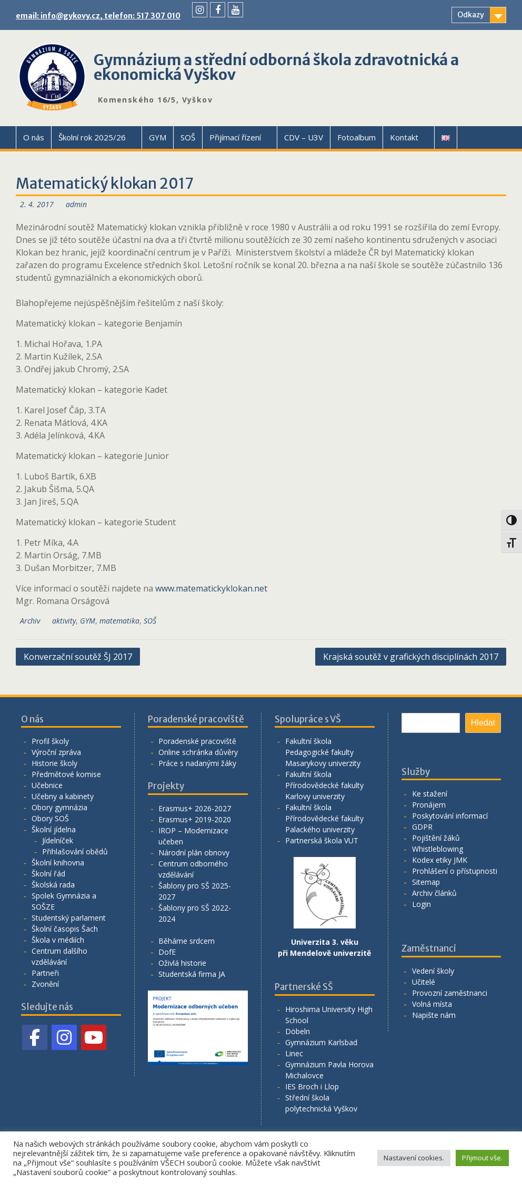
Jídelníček (57, 840)
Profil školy (50, 741)
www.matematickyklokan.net (211, 588)
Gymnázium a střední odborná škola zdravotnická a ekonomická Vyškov (276, 67)
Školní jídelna (54, 829)
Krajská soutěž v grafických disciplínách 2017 (410, 656)
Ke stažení (429, 794)
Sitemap (426, 882)
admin (76, 204)
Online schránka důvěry (198, 752)
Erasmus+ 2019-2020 (194, 819)
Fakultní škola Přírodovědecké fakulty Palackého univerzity (324, 818)
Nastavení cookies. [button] (414, 1157)
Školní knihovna (58, 862)
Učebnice (47, 785)
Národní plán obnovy (193, 853)
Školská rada (53, 885)
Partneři (45, 973)
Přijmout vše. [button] (482, 1157)
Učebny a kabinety (63, 796)
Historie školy (54, 763)
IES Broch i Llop (312, 1086)
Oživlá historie (182, 963)
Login (421, 904)
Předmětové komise (66, 774)
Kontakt (404, 137)
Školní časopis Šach (65, 929)
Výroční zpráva (56, 752)
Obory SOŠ (50, 818)
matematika (119, 621)
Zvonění (45, 984)
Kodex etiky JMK (439, 860)
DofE (167, 952)
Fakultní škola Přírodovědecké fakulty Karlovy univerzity (324, 785)
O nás (33, 137)
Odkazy (470, 14)
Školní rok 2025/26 (92, 137)
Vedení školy (433, 971)
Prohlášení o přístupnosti (454, 871)
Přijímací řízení (235, 137)
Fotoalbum (356, 137)
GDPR (422, 827)
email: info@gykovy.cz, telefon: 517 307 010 (98, 16)
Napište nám (434, 1015)
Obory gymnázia (59, 807)
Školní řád (48, 874)
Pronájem (429, 805)
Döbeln (297, 1031)
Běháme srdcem (186, 941)
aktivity (64, 621)
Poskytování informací (450, 816)
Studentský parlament (69, 918)
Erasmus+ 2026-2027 (194, 808)
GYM (157, 137)
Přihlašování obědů (75, 851)
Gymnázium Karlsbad (321, 1042)
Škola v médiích (58, 940)
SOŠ (187, 137)
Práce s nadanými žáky (197, 763)
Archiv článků (434, 893)
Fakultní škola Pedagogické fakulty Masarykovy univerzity (322, 752)
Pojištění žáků (436, 838)
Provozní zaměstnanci (449, 993)
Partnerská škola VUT (321, 840)
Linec (294, 1053)
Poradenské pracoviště (197, 741)
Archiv (30, 621)
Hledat (483, 722)
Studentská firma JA (191, 974)
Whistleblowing (437, 849)
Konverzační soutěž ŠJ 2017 (78, 656)
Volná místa (432, 1004)
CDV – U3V (303, 137)
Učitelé (423, 982)
